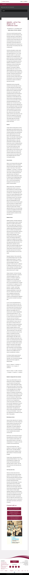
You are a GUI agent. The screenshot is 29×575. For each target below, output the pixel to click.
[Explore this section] (14, 10)
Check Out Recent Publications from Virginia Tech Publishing (14, 518)
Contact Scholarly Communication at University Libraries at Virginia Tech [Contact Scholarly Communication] (14, 513)
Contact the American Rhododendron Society (14, 508)
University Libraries (4, 4)
